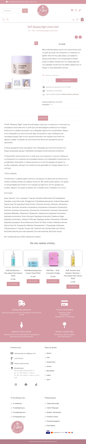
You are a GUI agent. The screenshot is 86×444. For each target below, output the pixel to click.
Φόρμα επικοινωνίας (21, 363)
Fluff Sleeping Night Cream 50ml (47, 31)
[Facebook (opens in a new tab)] (72, 10)
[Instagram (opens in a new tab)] (76, 10)
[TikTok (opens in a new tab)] (80, 10)
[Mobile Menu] (3, 19)
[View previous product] (76, 37)
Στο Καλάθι (66, 80)
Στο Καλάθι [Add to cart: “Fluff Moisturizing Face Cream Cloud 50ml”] (33, 281)
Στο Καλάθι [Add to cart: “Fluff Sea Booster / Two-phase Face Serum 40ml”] (13, 284)
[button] (50, 75)
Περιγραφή (43, 118)
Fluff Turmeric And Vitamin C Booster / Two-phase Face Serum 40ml (73, 274)
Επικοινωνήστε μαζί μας (70, 94)
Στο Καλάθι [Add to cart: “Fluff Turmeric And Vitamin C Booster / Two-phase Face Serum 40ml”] (73, 286)
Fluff (51, 104)
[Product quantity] (48, 80)
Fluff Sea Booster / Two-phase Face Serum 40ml (13, 273)
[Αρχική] (29, 31)
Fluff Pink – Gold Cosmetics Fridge (53, 271)
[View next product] (80, 37)
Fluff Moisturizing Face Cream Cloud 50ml (33, 271)
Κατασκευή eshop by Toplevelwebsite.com (43, 441)
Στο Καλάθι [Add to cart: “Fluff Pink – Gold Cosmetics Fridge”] (53, 281)
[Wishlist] (76, 19)
